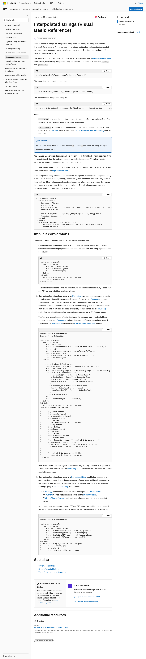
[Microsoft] (4, 3)
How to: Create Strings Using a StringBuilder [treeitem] (15, 69)
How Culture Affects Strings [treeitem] (16, 53)
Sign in (140, 3)
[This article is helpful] (137, 32)
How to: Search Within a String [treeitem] (15, 75)
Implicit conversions (60, 171)
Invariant (49, 495)
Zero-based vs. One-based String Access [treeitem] (15, 62)
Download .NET (136, 9)
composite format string (101, 58)
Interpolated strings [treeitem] (13, 57)
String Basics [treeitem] (11, 37)
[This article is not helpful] (139, 32)
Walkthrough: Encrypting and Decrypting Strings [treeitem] (15, 92)
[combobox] (16, 20)
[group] (73, 108)
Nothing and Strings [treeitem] (13, 49)
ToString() (102, 309)
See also (122, 24)
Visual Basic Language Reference (52, 572)
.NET (43, 17)
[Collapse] (28, 15)
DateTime (54, 131)
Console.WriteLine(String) (84, 323)
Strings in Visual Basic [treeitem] (12, 25)
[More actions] (110, 17)
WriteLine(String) (74, 469)
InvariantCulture (89, 495)
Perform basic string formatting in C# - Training (52, 627)
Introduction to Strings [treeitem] (14, 33)
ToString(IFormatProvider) (54, 498)
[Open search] (135, 3)
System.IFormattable (46, 566)
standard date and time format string (89, 131)
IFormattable (77, 296)
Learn (37, 17)
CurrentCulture (95, 492)
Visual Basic (52, 17)
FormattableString (78, 477)
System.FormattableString (49, 569)
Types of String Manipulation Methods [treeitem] (16, 43)
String (73, 245)
